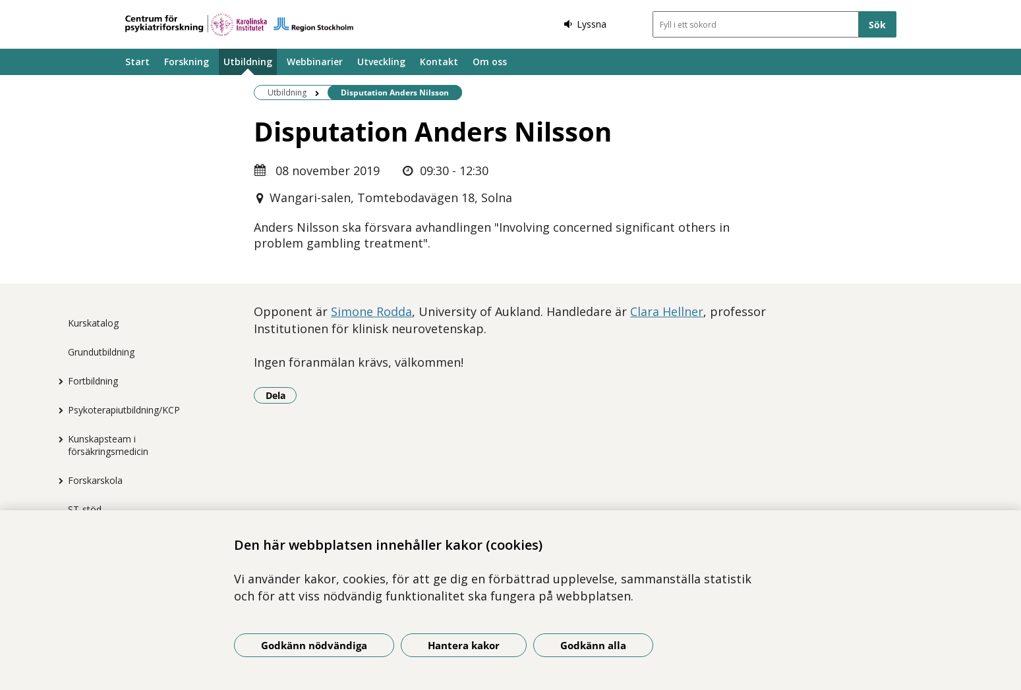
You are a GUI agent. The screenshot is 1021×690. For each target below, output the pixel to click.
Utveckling (381, 61)
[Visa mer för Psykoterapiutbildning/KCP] (58, 410)
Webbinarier (315, 61)
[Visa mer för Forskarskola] (58, 480)
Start (137, 61)
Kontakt (439, 61)
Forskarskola (95, 480)
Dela (281, 395)
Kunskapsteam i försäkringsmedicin (108, 445)
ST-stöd (85, 509)
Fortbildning (93, 381)
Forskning (186, 61)
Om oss (490, 61)
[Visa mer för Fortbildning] (58, 381)
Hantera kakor (464, 645)
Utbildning (247, 61)
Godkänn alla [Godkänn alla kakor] (593, 645)
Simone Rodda (371, 311)
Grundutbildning (101, 352)
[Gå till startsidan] (239, 24)
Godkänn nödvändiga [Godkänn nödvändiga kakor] (314, 645)
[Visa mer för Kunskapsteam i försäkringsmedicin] (58, 439)
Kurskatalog (93, 323)
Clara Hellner (666, 311)
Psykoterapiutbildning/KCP (124, 410)
